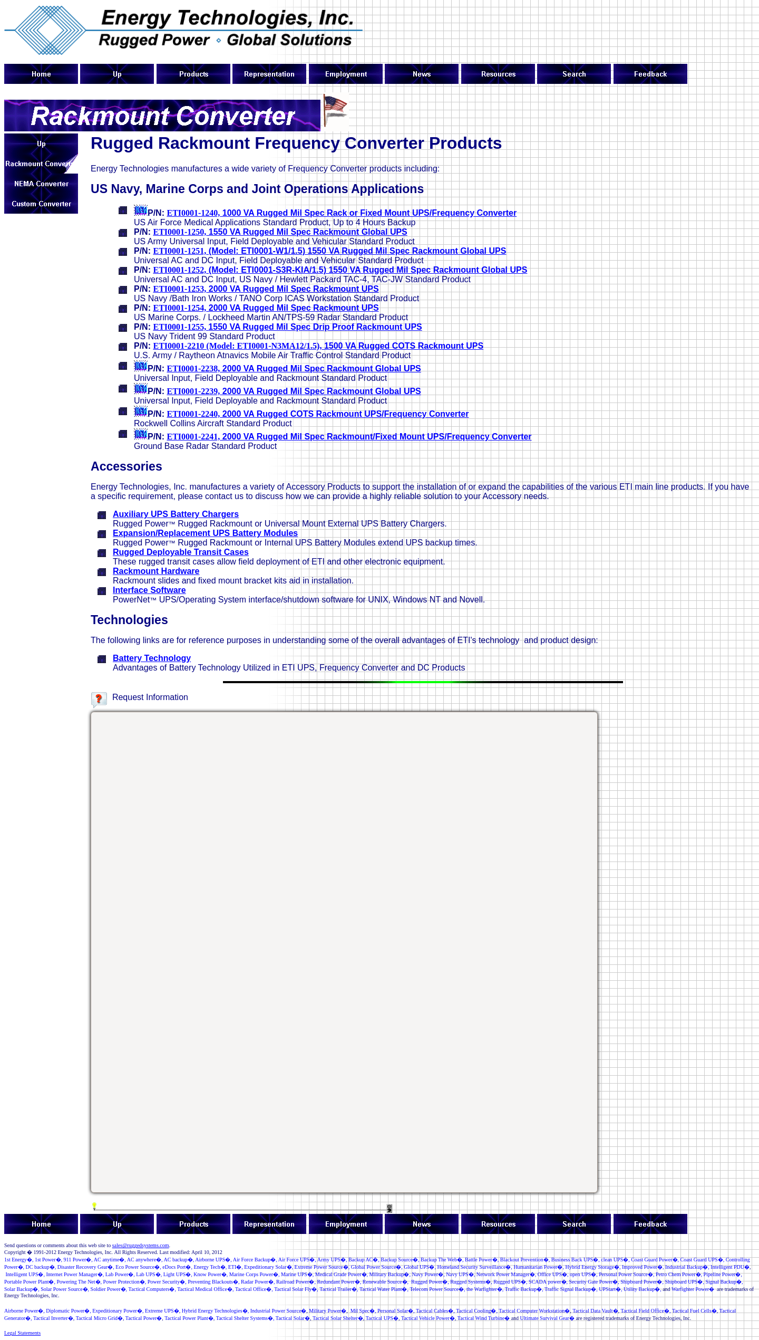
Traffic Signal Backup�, (571, 1289)
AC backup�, (179, 1259)
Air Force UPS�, (297, 1259)
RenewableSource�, (385, 1282)
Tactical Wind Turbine (481, 1318)
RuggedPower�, (430, 1282)
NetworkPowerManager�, (506, 1274)
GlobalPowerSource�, (377, 1267)
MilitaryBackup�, (390, 1274)
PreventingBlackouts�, (213, 1282)
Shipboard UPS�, (684, 1282)
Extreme (159, 1311)
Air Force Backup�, (255, 1259)
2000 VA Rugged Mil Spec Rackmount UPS (265, 288)
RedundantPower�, (339, 1282)
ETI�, (235, 1267)
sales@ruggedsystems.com (140, 1245)
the (484, 1289)
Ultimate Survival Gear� (547, 1318)
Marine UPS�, (297, 1274)
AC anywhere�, (145, 1259)
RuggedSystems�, (471, 1282)
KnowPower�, (210, 1274)
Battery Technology (152, 658)
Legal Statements (22, 1333)
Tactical (586, 1311)
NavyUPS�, (460, 1274)
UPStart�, (610, 1289)
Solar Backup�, (22, 1289)
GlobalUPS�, (420, 1267)
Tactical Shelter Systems (242, 1318)
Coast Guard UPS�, (702, 1259)
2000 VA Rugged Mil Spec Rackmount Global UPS (294, 368)
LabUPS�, (149, 1274)
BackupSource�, (400, 1259)
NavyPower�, (428, 1274)
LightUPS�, (177, 1274)
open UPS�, (584, 1274)
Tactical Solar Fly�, (296, 1289)
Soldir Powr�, (109, 1289)
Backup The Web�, (442, 1259)
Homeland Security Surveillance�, (474, 1267)
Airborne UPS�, (213, 1259)
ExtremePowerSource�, (322, 1267)
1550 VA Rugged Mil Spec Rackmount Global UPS (280, 231)
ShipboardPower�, (642, 1282)
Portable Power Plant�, (29, 1282)
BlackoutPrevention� (524, 1259)
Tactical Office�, (254, 1289)
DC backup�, (41, 1267)
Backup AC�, (364, 1259)
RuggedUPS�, (510, 1282)
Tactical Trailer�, (338, 1289)
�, (78, 1259)
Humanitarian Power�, (538, 1267)
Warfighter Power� (693, 1289)
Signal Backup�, (724, 1282)
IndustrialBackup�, (687, 1267)
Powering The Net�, (79, 1282)
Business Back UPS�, (575, 1259)
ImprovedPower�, (643, 1267)
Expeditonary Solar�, (268, 1267)
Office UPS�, (552, 1274)
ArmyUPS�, (332, 1259)
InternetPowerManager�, (75, 1274)
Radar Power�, (258, 1282)
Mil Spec (360, 1311)
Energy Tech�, (210, 1267)
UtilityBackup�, (642, 1289)
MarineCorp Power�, (254, 1274)
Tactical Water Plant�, (383, 1289)
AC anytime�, (110, 1259)
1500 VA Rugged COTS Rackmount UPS (318, 345)
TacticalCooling (473, 1311)
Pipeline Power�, (723, 1274)
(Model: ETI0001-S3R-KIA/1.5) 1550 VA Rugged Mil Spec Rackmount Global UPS (340, 269)
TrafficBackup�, (524, 1289)
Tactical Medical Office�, (205, 1289)
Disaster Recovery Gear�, (85, 1267)
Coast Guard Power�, (655, 1259)
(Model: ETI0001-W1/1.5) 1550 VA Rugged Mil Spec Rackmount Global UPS (329, 250)
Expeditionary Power (114, 1311)
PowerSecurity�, (167, 1282)
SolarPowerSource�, (65, 1289)
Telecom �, (437, 1289)
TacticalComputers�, (152, 1289)
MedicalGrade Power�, (341, 1274)
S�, (615, 1259)
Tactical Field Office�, (646, 1311)
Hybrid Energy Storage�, (592, 1267)
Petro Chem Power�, (679, 1274)
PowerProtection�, (125, 1282)
